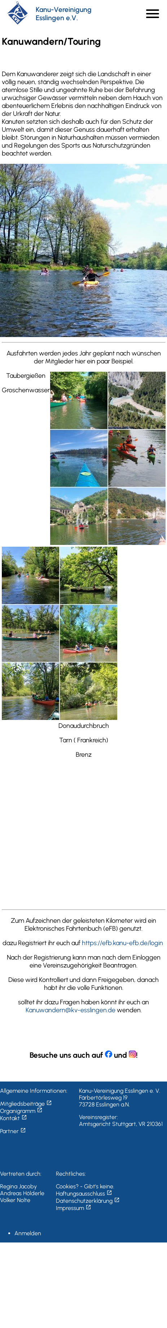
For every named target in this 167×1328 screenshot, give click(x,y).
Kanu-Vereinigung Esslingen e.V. (64, 13)
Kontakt (13, 1118)
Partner (13, 1131)
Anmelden (27, 1233)
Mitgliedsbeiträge (26, 1103)
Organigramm (21, 1111)
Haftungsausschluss (84, 1193)
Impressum (73, 1208)
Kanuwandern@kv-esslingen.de (70, 1010)
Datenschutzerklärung (88, 1200)
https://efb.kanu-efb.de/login (122, 943)
